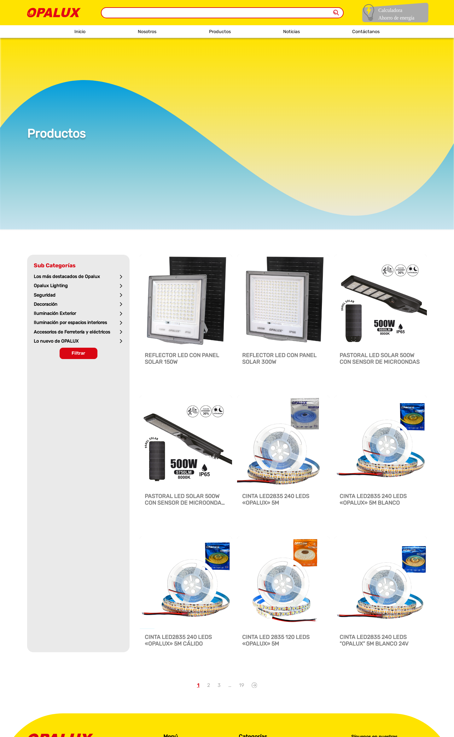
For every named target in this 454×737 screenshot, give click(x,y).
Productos (220, 31)
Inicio (79, 31)
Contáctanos (366, 31)
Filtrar (78, 353)
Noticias (291, 31)
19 (241, 685)
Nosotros (147, 31)
